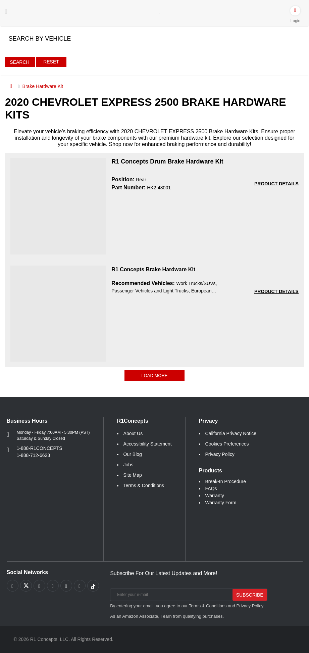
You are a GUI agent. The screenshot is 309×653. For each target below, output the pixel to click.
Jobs (128, 464)
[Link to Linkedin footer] (80, 586)
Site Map (132, 475)
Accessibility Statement (147, 444)
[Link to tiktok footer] (93, 586)
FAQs (211, 488)
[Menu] (6, 11)
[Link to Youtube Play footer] (39, 586)
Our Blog (132, 454)
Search (19, 62)
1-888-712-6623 (33, 455)
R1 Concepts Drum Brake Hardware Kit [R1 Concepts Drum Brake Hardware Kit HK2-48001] (167, 161)
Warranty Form (221, 502)
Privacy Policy (220, 454)
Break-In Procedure (225, 481)
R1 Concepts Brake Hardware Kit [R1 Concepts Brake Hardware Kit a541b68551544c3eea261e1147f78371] (153, 269)
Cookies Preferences (227, 444)
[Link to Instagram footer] (66, 586)
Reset (51, 61)
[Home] (11, 86)
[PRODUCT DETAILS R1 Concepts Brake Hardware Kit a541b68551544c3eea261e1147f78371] (276, 291)
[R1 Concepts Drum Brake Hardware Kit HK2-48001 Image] (58, 205)
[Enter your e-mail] (170, 595)
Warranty (214, 495)
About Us (133, 433)
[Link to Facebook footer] (12, 586)
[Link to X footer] (26, 586)
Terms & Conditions (143, 485)
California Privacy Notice (231, 433)
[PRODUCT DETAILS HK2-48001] (276, 183)
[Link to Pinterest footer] (53, 586)
